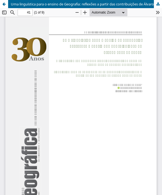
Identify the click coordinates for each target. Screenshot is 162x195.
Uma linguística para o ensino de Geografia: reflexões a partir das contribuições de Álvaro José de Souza (86, 4)
